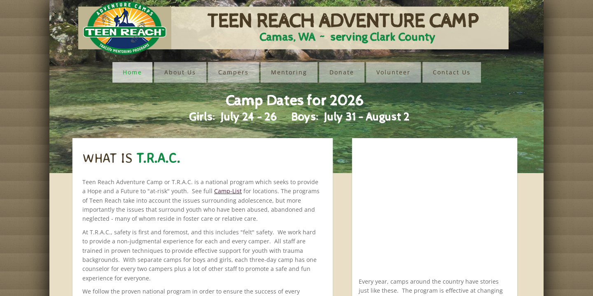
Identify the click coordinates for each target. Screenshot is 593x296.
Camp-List (228, 191)
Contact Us (452, 72)
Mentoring (289, 72)
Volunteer (393, 72)
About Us (180, 72)
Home (132, 72)
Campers (233, 72)
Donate (341, 72)
